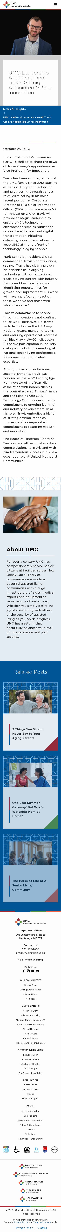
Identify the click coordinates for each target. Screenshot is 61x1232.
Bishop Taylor (30, 1055)
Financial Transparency (31, 1139)
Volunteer (30, 1134)
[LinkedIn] (37, 970)
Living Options (31, 1006)
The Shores (31, 999)
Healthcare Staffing (30, 959)
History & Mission (30, 1111)
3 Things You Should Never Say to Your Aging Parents (28, 734)
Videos (30, 1094)
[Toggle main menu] (55, 4)
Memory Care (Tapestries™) (30, 1020)
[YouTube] (32, 970)
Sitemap (42, 1228)
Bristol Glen (30, 985)
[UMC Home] (17, 4)
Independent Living (30, 1015)
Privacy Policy (21, 1222)
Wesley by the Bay (31, 1064)
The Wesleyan (30, 1068)
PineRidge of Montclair (30, 1073)
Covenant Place (30, 1059)
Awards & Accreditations (31, 1120)
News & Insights (14, 109)
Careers (31, 1129)
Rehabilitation (30, 1038)
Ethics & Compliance (30, 1125)
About (30, 1106)
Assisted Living (30, 1011)
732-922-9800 (30, 949)
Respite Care (30, 1034)
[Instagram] (28, 970)
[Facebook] (23, 970)
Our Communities (30, 980)
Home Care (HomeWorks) (30, 1024)
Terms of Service (42, 1222)
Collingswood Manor (30, 989)
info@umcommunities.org (30, 953)
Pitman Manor (30, 994)
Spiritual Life (30, 1116)
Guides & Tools (30, 1089)
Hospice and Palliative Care (30, 1043)
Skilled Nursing (30, 1029)
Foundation (30, 1080)
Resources (30, 1084)
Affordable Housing (30, 1050)
